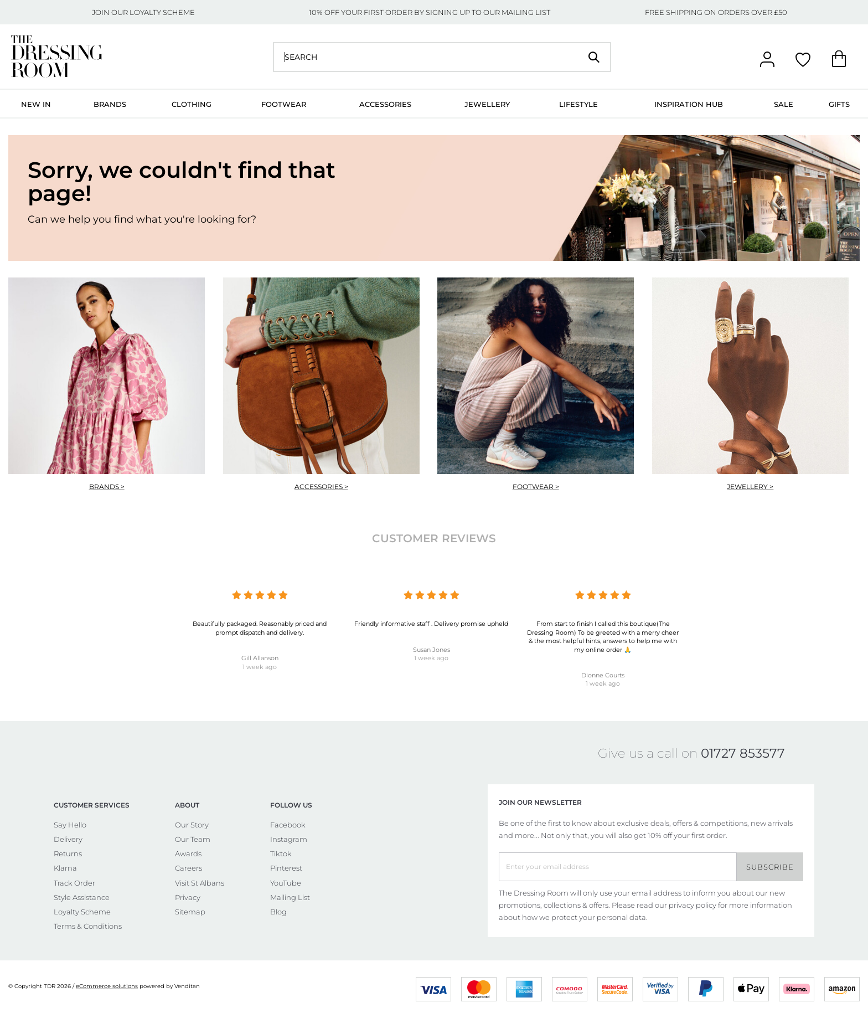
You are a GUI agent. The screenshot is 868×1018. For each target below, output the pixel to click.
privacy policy (692, 905)
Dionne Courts (602, 675)
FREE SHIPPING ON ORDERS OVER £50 (716, 12)
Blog (278, 911)
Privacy (187, 897)
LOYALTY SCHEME (162, 12)
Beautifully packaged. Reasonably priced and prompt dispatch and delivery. (260, 628)
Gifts (839, 104)
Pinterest (286, 867)
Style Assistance (82, 897)
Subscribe (770, 866)
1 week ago (259, 667)
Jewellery (487, 104)
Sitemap (190, 911)
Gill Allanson (259, 658)
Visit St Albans (199, 882)
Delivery (68, 839)
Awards (188, 853)
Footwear (283, 104)
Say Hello (70, 824)
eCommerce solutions (107, 986)
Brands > (107, 486)
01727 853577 (743, 753)
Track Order (74, 882)
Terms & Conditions (88, 926)
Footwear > (536, 486)
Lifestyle (578, 104)
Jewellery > (750, 486)
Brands (110, 104)
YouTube (285, 882)
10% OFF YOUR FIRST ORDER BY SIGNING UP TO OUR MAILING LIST (429, 12)
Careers (188, 867)
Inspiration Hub (688, 104)
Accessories (385, 104)
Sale (783, 104)
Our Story (192, 824)
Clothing (191, 104)
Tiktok (281, 853)
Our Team (192, 839)
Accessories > (321, 486)
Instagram (288, 839)
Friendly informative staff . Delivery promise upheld (431, 624)
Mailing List (290, 897)
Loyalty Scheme (82, 911)
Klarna (65, 867)
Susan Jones (431, 650)
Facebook (288, 824)
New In (36, 104)
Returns (68, 853)
